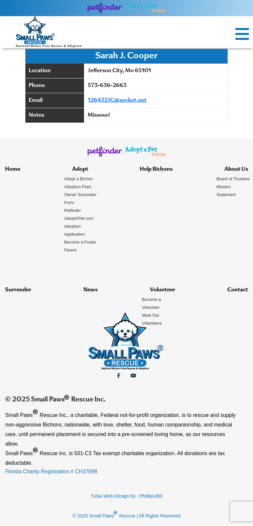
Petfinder (72, 210)
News (90, 290)
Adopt (80, 169)
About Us (236, 169)
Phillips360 (150, 496)
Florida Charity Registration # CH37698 (51, 471)
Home (12, 169)
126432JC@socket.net (117, 100)
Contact (237, 290)
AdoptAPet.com (79, 218)
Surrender (18, 290)
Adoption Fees (78, 186)
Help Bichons (156, 169)
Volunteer (162, 290)
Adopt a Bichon (78, 178)
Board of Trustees (233, 178)
